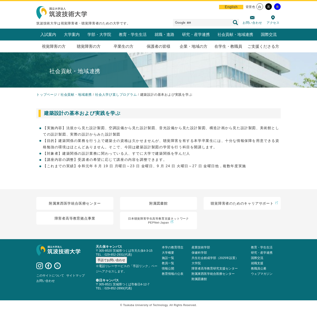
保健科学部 (199, 252)
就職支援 (257, 263)
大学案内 (72, 34)
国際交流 (269, 34)
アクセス (273, 22)
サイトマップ (75, 275)
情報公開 (168, 268)
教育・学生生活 (133, 34)
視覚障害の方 (54, 46)
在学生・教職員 (228, 46)
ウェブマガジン (262, 273)
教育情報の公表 (172, 273)
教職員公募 (258, 268)
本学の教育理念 (172, 247)
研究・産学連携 (196, 34)
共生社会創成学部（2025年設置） (215, 258)
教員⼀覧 (168, 263)
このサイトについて (50, 275)
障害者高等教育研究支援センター (215, 268)
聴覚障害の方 (89, 46)
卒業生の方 (123, 46)
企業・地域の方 (193, 46)
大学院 (196, 263)
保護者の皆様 (158, 46)
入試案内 (48, 34)
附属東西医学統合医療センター (213, 273)
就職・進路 (164, 34)
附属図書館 (199, 279)
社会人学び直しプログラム (116, 94)
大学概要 (168, 252)
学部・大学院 (99, 34)
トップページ (46, 94)
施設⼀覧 (168, 258)
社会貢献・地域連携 (235, 34)
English (231, 7)
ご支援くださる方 (263, 46)
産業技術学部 (201, 247)
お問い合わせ (252, 22)
